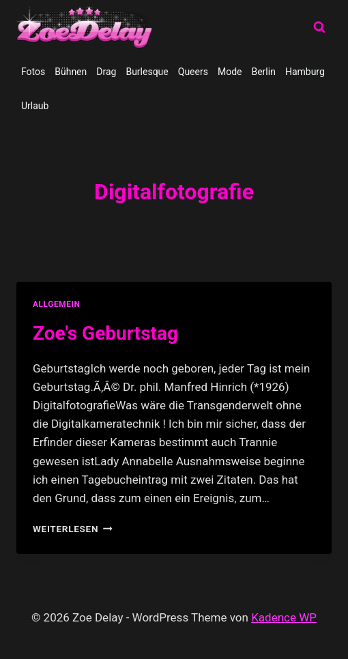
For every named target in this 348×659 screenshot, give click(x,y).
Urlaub (34, 105)
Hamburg (305, 71)
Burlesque (147, 71)
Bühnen (71, 71)
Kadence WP (284, 617)
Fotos (33, 71)
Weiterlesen (73, 528)
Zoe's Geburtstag (105, 333)
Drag (106, 71)
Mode (230, 71)
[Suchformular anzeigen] (319, 27)
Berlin (263, 71)
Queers (193, 71)
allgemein (57, 304)
